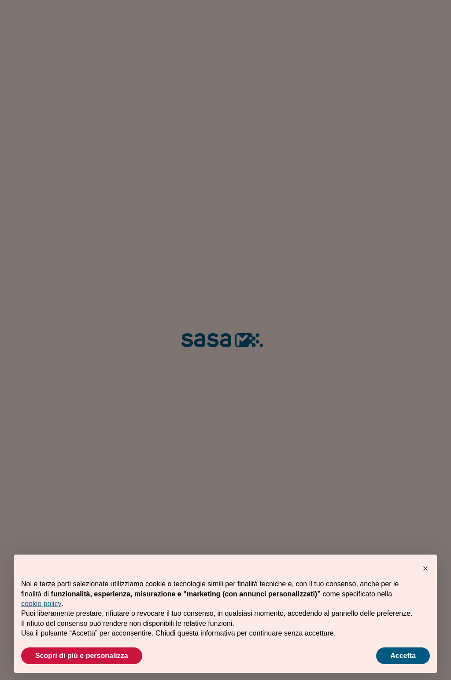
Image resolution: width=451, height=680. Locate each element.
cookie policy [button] (41, 603)
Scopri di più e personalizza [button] (81, 655)
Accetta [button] (403, 655)
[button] (425, 569)
